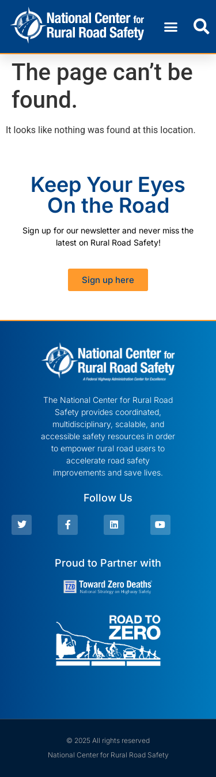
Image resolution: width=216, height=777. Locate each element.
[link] (77, 26)
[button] (171, 26)
